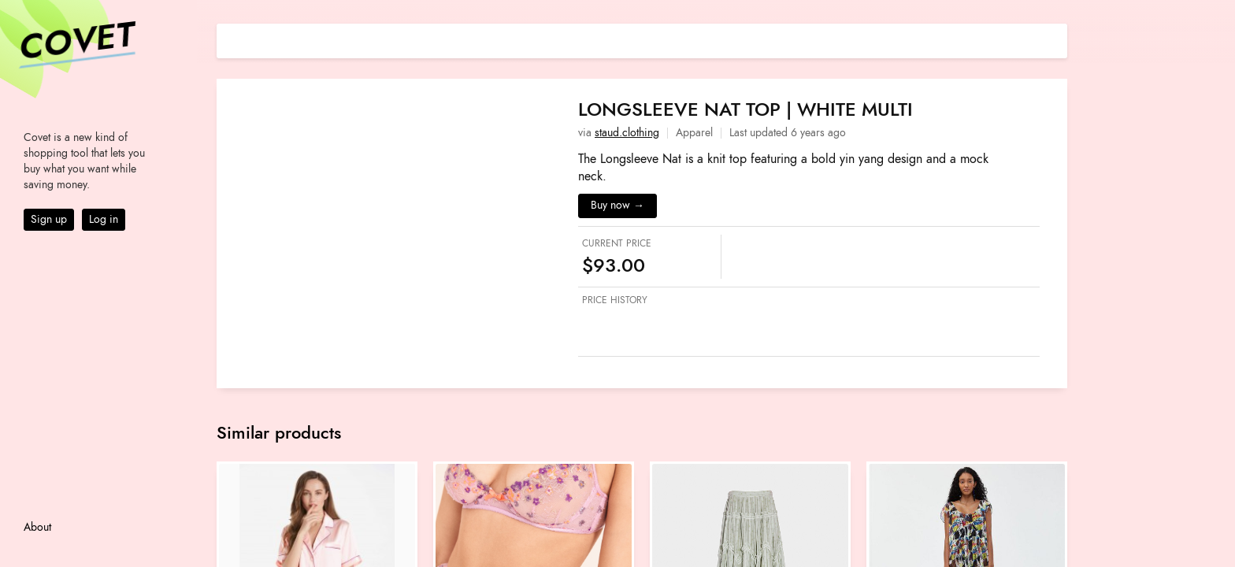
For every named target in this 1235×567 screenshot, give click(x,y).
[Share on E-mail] (1055, 39)
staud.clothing (627, 132)
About (37, 527)
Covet (75, 43)
